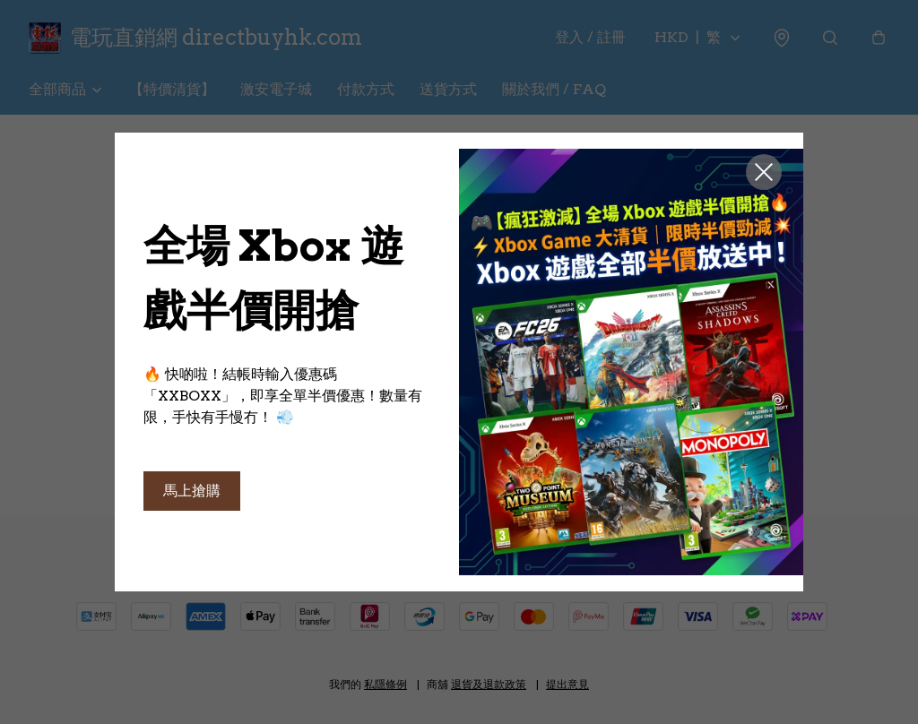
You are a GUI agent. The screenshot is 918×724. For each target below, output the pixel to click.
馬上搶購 (192, 490)
